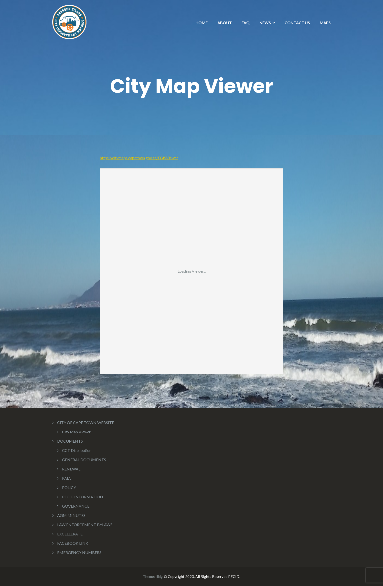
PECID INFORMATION (82, 496)
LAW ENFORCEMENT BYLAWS (84, 524)
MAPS (325, 22)
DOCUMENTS (70, 441)
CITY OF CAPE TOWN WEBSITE (85, 422)
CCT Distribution (76, 450)
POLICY (69, 487)
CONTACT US (297, 22)
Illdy (159, 576)
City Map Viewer (76, 431)
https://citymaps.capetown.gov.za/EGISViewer (139, 157)
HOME (201, 22)
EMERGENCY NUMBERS (79, 552)
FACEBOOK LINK (72, 543)
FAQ (246, 22)
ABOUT (224, 22)
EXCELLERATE (70, 534)
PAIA (66, 478)
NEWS (265, 22)
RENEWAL (71, 469)
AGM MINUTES (71, 515)
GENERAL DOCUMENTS (84, 459)
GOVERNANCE (75, 506)
